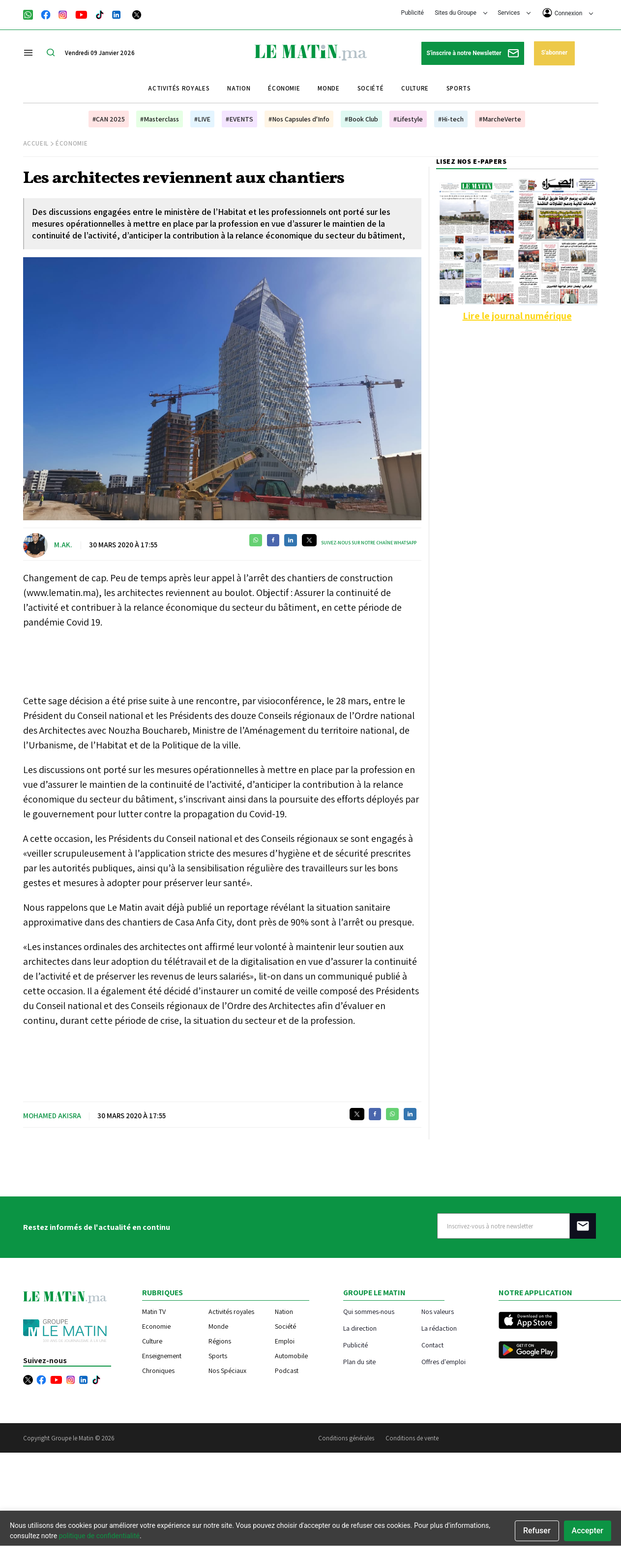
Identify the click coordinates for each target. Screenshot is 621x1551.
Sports (458, 88)
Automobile (291, 1355)
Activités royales (178, 88)
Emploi (285, 1341)
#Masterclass (159, 119)
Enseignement (161, 1355)
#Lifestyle (408, 119)
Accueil (36, 143)
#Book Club (361, 119)
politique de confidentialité (99, 1536)
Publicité (412, 12)
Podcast (286, 1370)
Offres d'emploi (443, 1361)
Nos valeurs (437, 1311)
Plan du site (359, 1361)
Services (514, 12)
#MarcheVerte (500, 119)
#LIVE (202, 119)
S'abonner (554, 52)
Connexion (567, 13)
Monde (328, 88)
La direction (360, 1328)
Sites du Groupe (461, 12)
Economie (156, 1326)
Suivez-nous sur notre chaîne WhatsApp (368, 542)
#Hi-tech (451, 119)
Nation (238, 88)
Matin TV (154, 1311)
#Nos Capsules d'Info (298, 119)
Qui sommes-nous (368, 1311)
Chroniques (158, 1370)
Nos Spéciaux (227, 1370)
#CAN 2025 (108, 119)
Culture (415, 88)
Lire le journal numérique (517, 315)
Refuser (537, 1530)
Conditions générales (346, 1438)
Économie (284, 88)
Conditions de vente (412, 1438)
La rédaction (439, 1328)
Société (370, 88)
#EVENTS (239, 119)
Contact (432, 1345)
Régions (219, 1341)
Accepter (587, 1530)
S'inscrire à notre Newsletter (473, 53)
